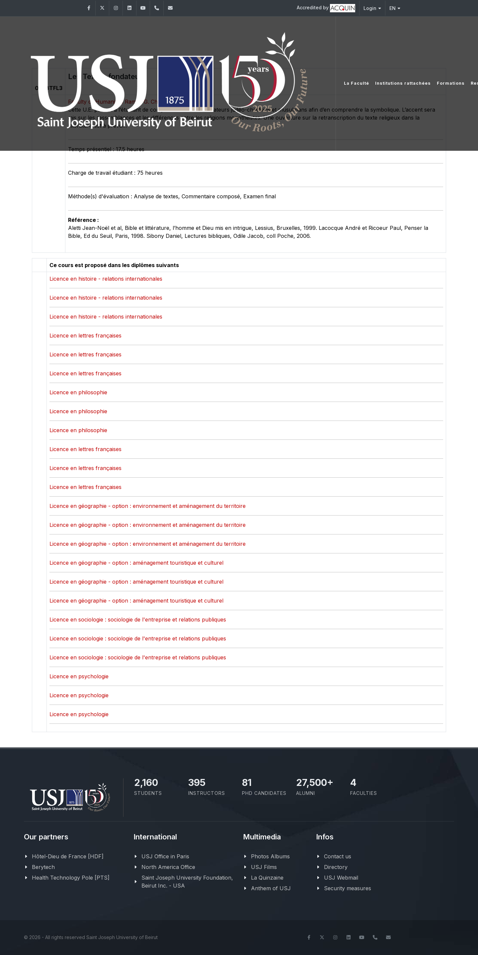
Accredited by (326, 8)
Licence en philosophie (78, 392)
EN (394, 8)
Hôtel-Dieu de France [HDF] (68, 856)
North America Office (168, 867)
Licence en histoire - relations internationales (105, 278)
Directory (336, 867)
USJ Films (264, 867)
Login (372, 8)
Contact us (337, 856)
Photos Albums (270, 856)
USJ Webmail (341, 877)
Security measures (347, 888)
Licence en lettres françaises (85, 335)
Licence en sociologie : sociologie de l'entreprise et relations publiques (137, 619)
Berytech (43, 867)
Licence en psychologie (79, 676)
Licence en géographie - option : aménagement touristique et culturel (136, 562)
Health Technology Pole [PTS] (71, 877)
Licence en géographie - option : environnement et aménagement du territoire (147, 506)
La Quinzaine (267, 877)
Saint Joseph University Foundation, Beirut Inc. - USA (187, 881)
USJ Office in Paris (165, 856)
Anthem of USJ (271, 888)
